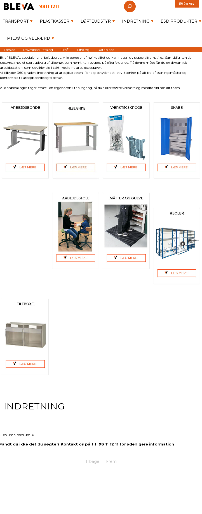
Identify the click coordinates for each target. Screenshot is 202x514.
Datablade (105, 49)
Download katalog (38, 49)
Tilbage (92, 461)
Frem (111, 461)
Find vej (83, 49)
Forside (9, 49)
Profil (65, 49)
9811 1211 (49, 6)
